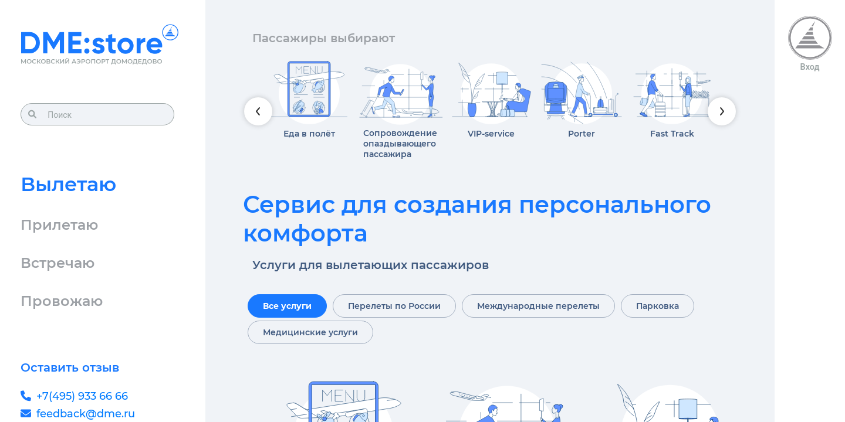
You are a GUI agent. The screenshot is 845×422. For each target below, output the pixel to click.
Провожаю (62, 300)
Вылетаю (68, 184)
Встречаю (57, 262)
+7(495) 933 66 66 (82, 396)
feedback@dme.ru (85, 413)
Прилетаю (59, 224)
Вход (810, 67)
